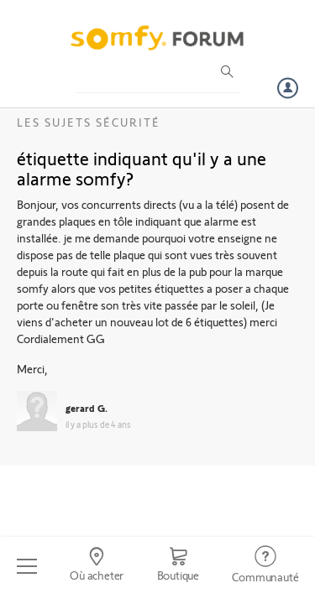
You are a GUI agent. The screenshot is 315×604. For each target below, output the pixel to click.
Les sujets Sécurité (88, 122)
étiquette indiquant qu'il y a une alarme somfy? (141, 168)
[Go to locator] (96, 566)
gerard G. (87, 408)
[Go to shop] (178, 566)
